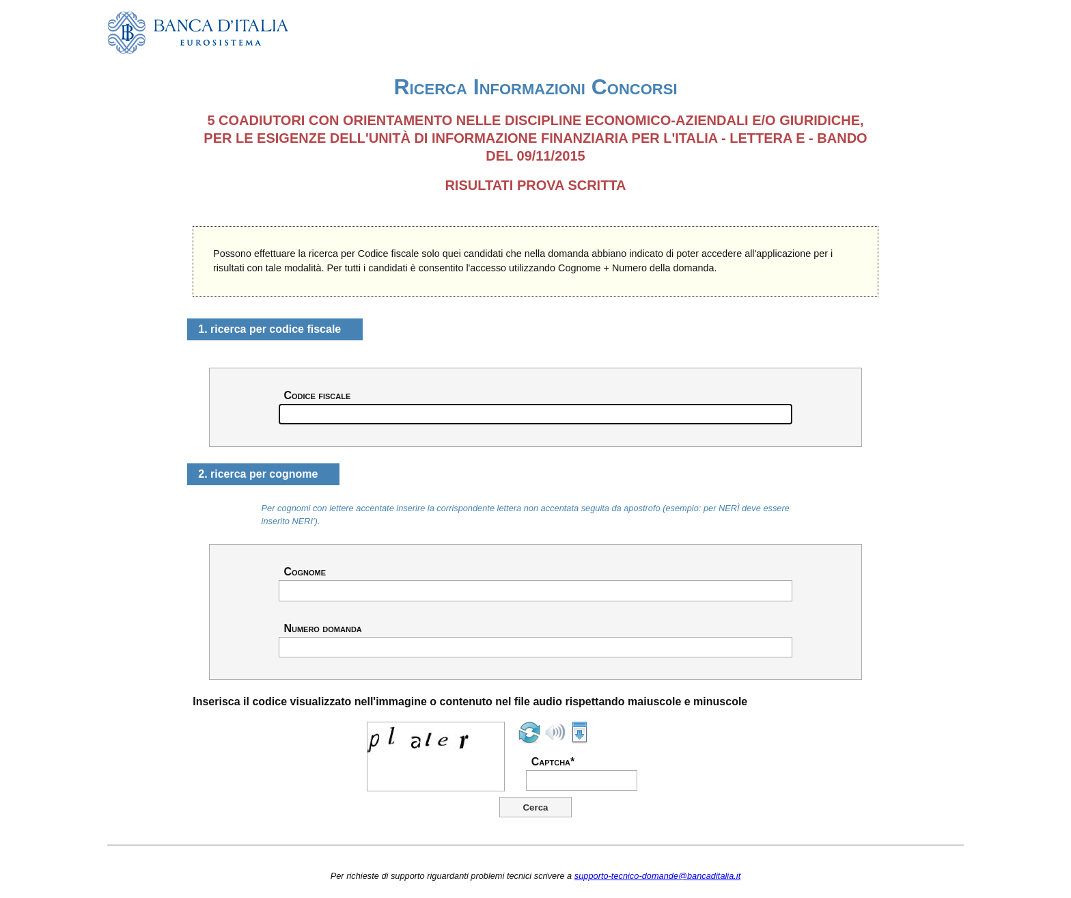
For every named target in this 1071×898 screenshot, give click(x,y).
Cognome (304, 572)
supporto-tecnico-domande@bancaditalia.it (657, 876)
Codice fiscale (316, 395)
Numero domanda (322, 628)
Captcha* (553, 762)
